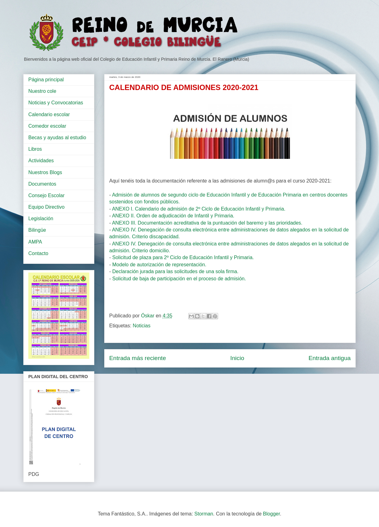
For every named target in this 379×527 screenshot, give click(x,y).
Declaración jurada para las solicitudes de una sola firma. (175, 271)
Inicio (237, 358)
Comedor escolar (47, 126)
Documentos (42, 184)
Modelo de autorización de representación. (159, 264)
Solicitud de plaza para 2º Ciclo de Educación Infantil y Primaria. (183, 257)
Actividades (41, 160)
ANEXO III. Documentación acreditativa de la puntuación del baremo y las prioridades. (208, 223)
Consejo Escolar (46, 195)
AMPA (35, 242)
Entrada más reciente (137, 358)
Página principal (46, 79)
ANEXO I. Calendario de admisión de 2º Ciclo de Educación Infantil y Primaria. (198, 208)
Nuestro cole (42, 91)
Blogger (271, 513)
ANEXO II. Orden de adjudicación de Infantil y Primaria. (173, 215)
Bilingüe (37, 230)
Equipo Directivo (46, 207)
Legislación (40, 218)
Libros (35, 149)
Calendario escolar (49, 114)
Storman (203, 513)
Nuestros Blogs (45, 172)
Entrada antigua (330, 358)
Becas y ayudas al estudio (57, 137)
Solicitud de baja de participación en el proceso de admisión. (179, 278)
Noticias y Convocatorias (55, 102)
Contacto (38, 253)
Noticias (142, 325)
